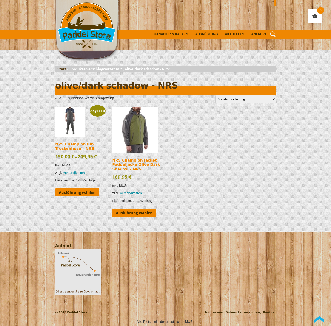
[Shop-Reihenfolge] (245, 99)
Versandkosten (74, 173)
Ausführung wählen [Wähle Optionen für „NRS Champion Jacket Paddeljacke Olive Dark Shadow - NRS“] (134, 212)
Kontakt (269, 312)
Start (61, 69)
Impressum (214, 312)
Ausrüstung (206, 34)
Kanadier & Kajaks (171, 34)
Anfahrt (259, 34)
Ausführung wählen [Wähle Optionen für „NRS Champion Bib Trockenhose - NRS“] (77, 192)
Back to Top (319, 319)
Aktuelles (234, 34)
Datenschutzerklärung (243, 312)
